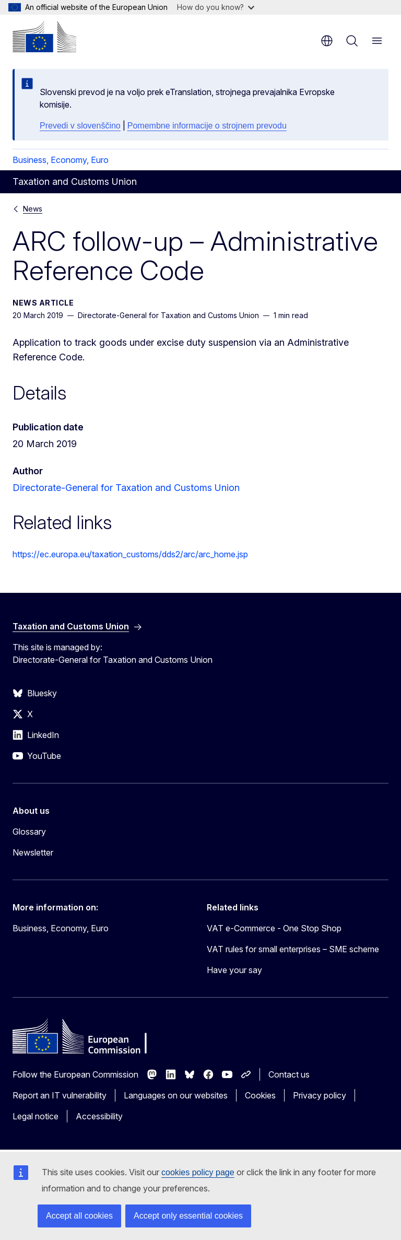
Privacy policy (319, 1095)
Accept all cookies (79, 1215)
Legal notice (35, 1116)
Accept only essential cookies (188, 1215)
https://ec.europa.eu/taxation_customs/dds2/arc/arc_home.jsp (130, 554)
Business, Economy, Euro (61, 160)
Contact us (289, 1074)
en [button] (327, 40)
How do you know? (215, 7)
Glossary (29, 831)
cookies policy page (197, 1172)
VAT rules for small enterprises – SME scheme (293, 949)
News (32, 208)
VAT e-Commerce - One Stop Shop (274, 928)
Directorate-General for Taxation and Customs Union (126, 487)
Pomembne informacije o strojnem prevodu (207, 125)
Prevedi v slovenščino (80, 125)
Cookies (260, 1095)
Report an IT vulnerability (60, 1095)
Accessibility (99, 1116)
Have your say (234, 970)
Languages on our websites (176, 1095)
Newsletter (33, 852)
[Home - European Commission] (44, 36)
